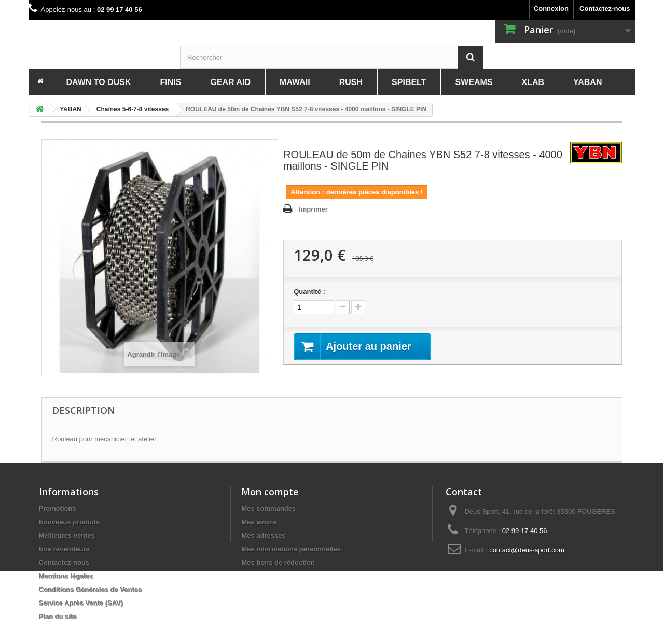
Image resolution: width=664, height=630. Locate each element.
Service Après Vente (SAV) (81, 603)
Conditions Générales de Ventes (90, 589)
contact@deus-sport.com (526, 550)
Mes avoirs (258, 522)
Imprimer (313, 209)
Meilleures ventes (67, 535)
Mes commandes (268, 508)
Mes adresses (263, 535)
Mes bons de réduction (278, 562)
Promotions (57, 508)
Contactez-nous (604, 8)
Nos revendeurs (64, 549)
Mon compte (270, 491)
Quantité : (309, 292)
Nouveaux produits (69, 522)
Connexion (551, 8)
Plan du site (58, 616)
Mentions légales (66, 576)
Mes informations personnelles (290, 549)
